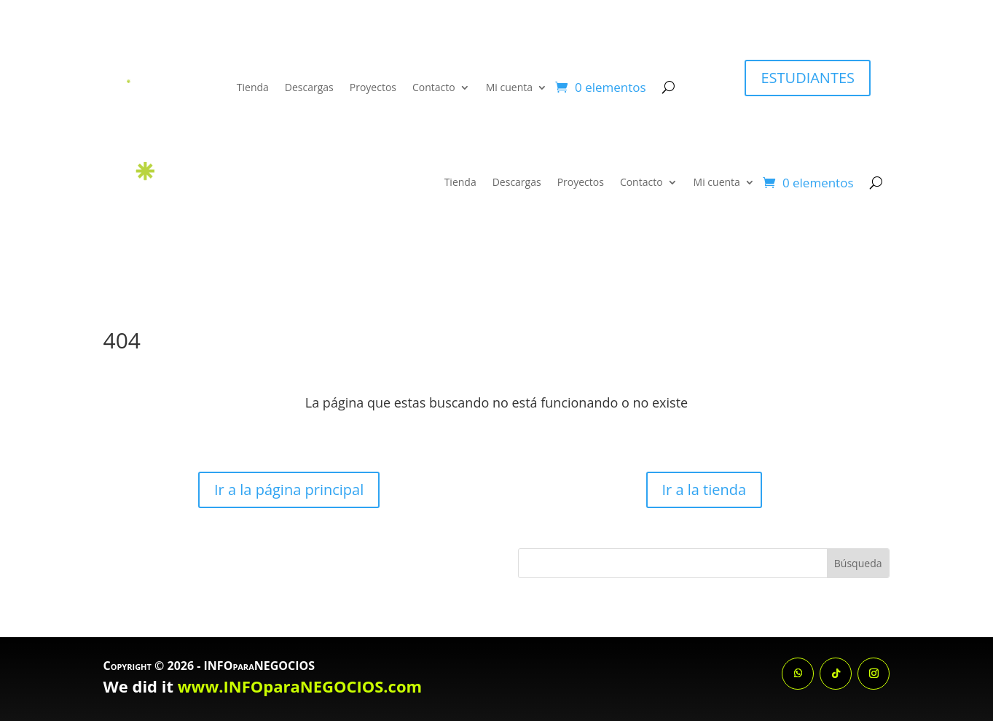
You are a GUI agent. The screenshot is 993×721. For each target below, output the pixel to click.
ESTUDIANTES (808, 77)
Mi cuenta (509, 87)
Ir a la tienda (704, 489)
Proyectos (373, 87)
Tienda (253, 87)
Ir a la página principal (289, 489)
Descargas (309, 87)
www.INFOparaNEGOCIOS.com (300, 686)
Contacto (433, 87)
